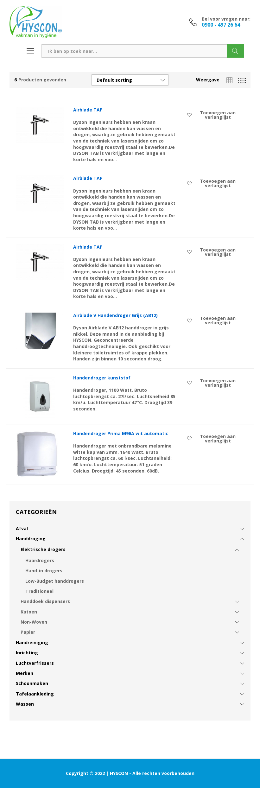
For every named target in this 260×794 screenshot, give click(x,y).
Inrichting (27, 653)
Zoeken (235, 51)
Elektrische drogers (43, 549)
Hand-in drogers (43, 571)
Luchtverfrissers (35, 663)
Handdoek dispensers (45, 601)
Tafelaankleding (35, 694)
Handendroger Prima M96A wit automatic (120, 433)
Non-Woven (34, 622)
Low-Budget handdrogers (54, 581)
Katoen (29, 612)
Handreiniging (32, 642)
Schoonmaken (32, 683)
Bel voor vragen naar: (226, 19)
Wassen (25, 704)
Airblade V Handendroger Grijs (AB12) (115, 315)
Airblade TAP (88, 110)
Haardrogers (39, 560)
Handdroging (31, 539)
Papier (28, 632)
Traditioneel (39, 591)
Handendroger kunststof (101, 378)
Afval (22, 528)
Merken (24, 673)
